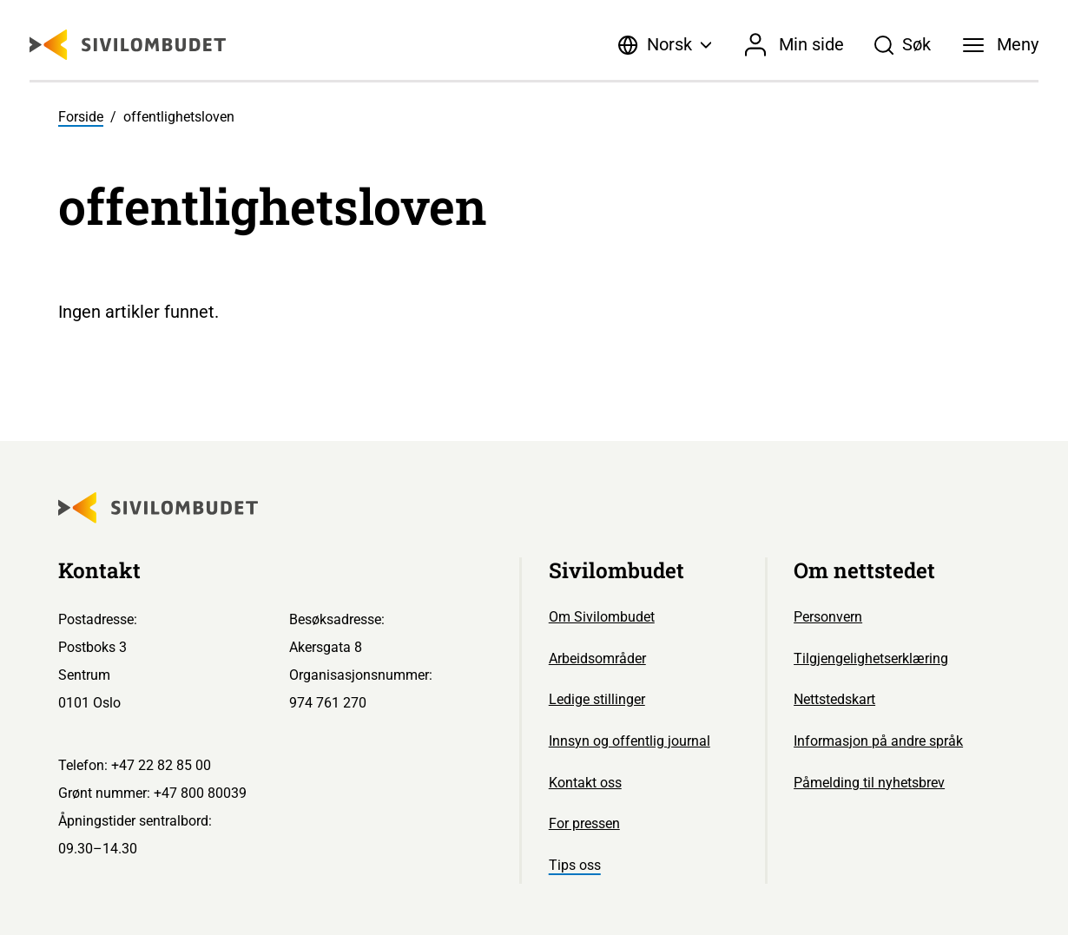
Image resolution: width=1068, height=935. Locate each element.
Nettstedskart (834, 699)
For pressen (584, 823)
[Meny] (1001, 45)
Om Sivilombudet (602, 617)
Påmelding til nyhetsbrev (869, 782)
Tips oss (575, 865)
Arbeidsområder (597, 658)
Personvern (828, 617)
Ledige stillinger (597, 699)
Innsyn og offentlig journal (629, 741)
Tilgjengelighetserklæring (871, 658)
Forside (80, 117)
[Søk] (902, 45)
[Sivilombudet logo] (128, 45)
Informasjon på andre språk (878, 741)
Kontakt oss (585, 782)
